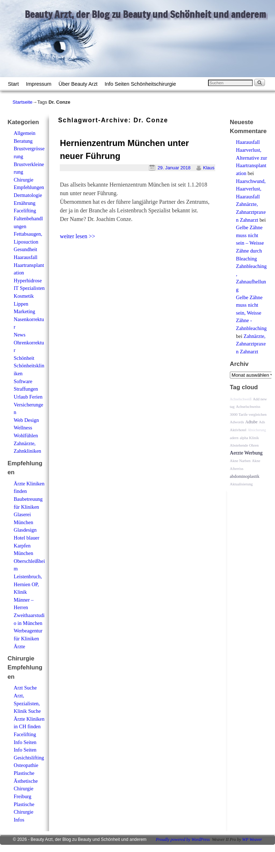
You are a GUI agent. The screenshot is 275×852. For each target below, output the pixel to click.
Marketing (24, 311)
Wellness (23, 427)
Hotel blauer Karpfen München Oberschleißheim (29, 553)
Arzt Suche (25, 688)
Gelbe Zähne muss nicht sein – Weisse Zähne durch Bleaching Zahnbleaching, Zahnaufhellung (251, 258)
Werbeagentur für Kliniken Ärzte (28, 638)
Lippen (21, 304)
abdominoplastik (245, 476)
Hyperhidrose (28, 280)
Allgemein (24, 133)
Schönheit (24, 358)
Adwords (237, 422)
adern (234, 438)
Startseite (23, 102)
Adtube (251, 422)
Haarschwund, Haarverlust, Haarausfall (251, 188)
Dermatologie (28, 195)
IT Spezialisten (29, 288)
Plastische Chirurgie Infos (24, 812)
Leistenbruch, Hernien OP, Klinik (28, 584)
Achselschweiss (248, 406)
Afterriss (236, 468)
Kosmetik (24, 296)
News (19, 335)
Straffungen (26, 389)
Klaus (208, 167)
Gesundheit (25, 249)
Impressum (38, 84)
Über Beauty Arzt (78, 84)
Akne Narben (240, 460)
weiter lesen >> (77, 236)
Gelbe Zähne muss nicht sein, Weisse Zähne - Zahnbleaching (251, 313)
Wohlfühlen (26, 435)
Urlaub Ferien (28, 397)
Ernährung (24, 203)
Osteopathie (26, 765)
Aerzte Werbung (246, 453)
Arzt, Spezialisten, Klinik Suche (27, 703)
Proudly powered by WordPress (183, 839)
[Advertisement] (142, 256)
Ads (262, 422)
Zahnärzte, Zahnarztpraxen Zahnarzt (251, 211)
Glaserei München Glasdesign (25, 522)
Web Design (26, 420)
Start (13, 84)
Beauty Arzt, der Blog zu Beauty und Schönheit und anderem (145, 14)
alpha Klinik (249, 438)
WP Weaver (252, 839)
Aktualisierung (241, 484)
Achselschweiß (241, 399)
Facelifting (25, 210)
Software (23, 381)
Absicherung (257, 430)
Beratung (23, 141)
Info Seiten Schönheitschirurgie (140, 84)
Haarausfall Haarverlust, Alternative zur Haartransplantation (251, 157)
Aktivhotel (238, 430)
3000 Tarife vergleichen (248, 414)
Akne (256, 460)
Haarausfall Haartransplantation (29, 265)
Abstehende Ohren (244, 445)
